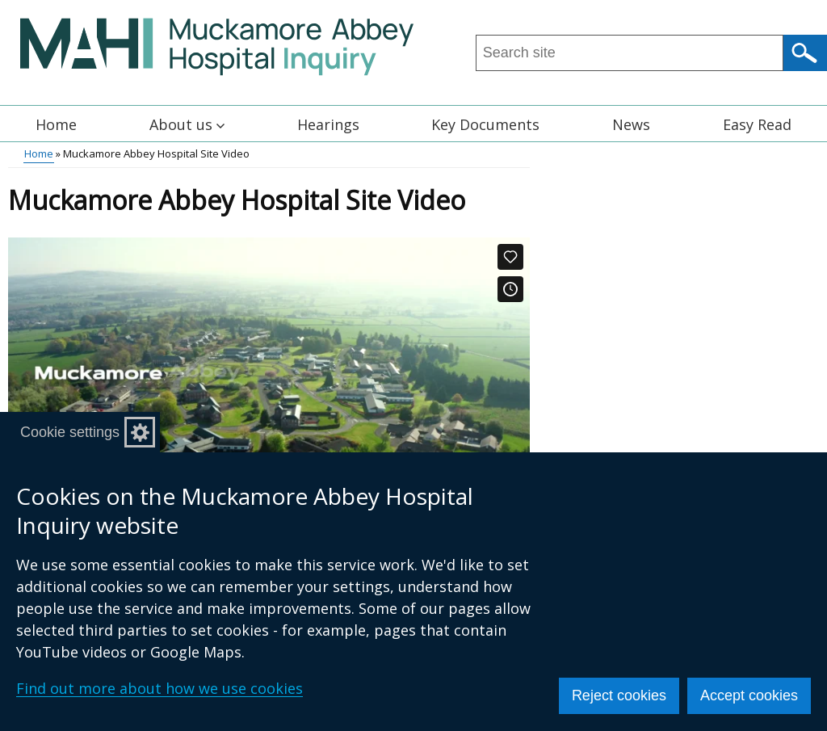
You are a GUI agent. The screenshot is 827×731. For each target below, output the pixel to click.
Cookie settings (70, 432)
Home (56, 124)
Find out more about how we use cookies (159, 688)
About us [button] (187, 124)
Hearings (328, 124)
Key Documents (485, 124)
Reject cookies (619, 695)
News (631, 124)
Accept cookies (749, 695)
